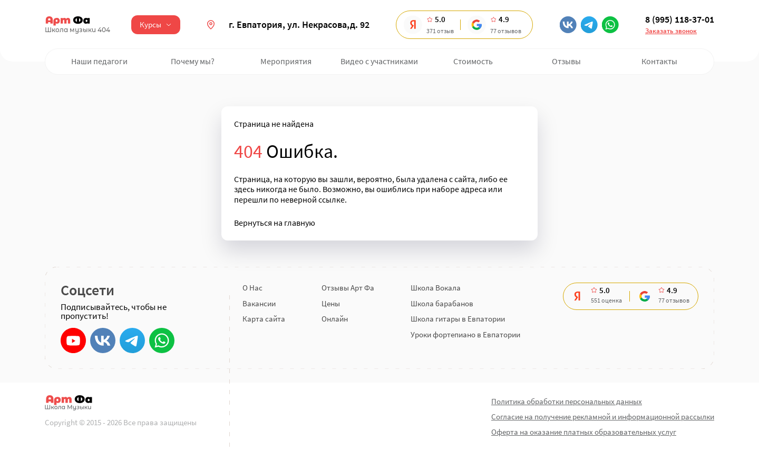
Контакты (659, 61)
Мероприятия (286, 61)
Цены (331, 303)
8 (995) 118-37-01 (679, 19)
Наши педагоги (99, 61)
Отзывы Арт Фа (348, 288)
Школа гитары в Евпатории (458, 319)
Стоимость (473, 61)
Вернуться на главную (274, 223)
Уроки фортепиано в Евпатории (465, 334)
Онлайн (335, 319)
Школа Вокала (436, 288)
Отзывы (566, 61)
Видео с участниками (379, 61)
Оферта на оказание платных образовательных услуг (583, 432)
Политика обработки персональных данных (566, 401)
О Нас (252, 288)
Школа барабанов (442, 303)
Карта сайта (263, 319)
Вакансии (259, 303)
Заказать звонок (671, 30)
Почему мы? (193, 61)
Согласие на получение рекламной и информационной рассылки (602, 417)
